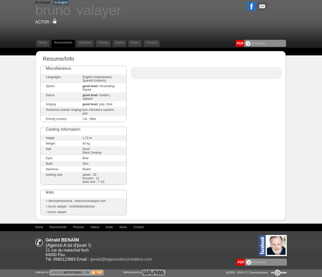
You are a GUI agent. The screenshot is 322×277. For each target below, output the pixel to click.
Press (135, 42)
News (123, 227)
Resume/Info (63, 42)
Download (255, 43)
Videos (103, 42)
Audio (119, 42)
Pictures (85, 42)
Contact (151, 42)
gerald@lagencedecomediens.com (121, 259)
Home (43, 42)
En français (42, 2)
